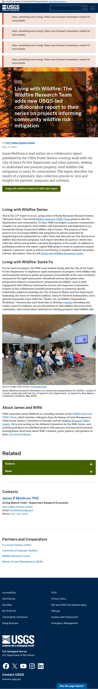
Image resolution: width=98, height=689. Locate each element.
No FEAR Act (9, 611)
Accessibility (9, 592)
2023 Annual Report (19, 434)
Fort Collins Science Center (20, 143)
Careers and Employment (64, 617)
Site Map (7, 605)
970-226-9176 (19, 513)
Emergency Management (64, 623)
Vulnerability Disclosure (15, 617)
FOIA (54, 592)
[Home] (10, 10)
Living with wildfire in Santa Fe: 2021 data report (31, 188)
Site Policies (8, 599)
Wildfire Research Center (16, 556)
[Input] (68, 8)
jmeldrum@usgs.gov (21, 510)
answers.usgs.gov (11, 679)
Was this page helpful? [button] (72, 686)
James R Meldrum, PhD (20, 498)
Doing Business (10, 623)
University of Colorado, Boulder (19, 550)
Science (10, 463)
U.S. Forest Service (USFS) (17, 545)
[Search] (84, 8)
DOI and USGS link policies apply (69, 605)
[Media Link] (49, 350)
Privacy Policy (58, 599)
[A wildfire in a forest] (49, 102)
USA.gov (55, 611)
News (18, 81)
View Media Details (38, 387)
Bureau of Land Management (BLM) (22, 561)
